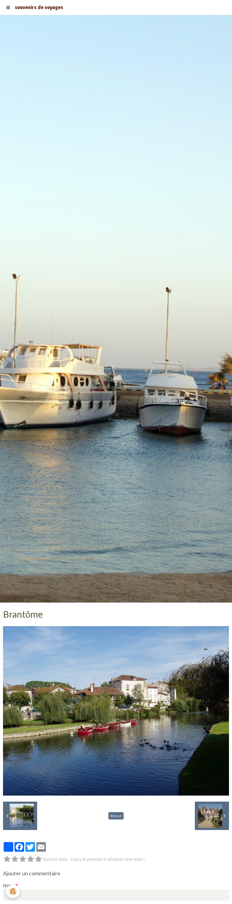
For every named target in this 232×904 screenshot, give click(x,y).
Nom (8, 885)
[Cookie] (13, 891)
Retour (116, 815)
